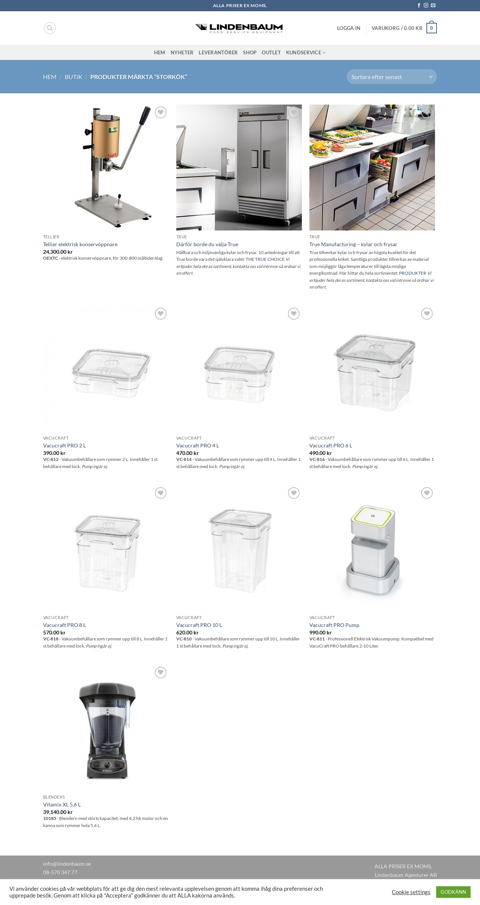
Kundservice (306, 52)
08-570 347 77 (60, 872)
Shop (249, 52)
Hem (159, 52)
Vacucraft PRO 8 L (64, 625)
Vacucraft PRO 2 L (64, 445)
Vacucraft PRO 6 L (330, 445)
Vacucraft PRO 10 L (199, 625)
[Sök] (50, 28)
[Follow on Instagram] (426, 5)
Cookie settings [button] (411, 892)
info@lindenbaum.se (67, 863)
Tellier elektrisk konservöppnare (80, 244)
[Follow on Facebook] (419, 5)
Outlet (271, 52)
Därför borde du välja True (207, 244)
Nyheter (182, 52)
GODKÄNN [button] (453, 892)
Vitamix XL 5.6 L (62, 804)
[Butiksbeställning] (392, 76)
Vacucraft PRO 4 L (197, 445)
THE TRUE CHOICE (265, 259)
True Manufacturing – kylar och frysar (353, 244)
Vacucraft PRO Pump (334, 625)
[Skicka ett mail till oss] (433, 5)
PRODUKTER (412, 273)
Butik (73, 76)
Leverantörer (218, 52)
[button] (348, 28)
